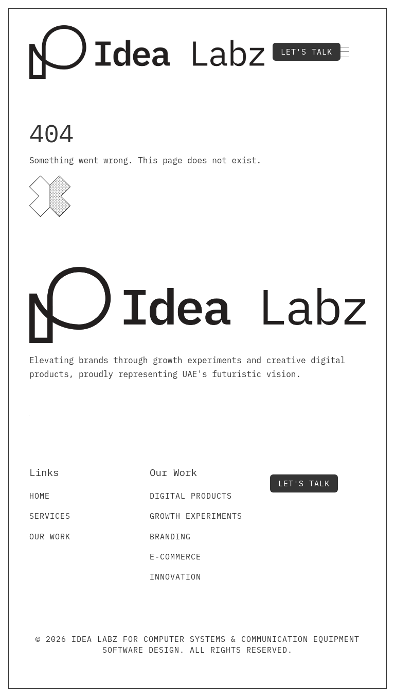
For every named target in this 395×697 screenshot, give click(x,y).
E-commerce (175, 557)
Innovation (175, 577)
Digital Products (191, 496)
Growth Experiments (196, 516)
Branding (170, 536)
